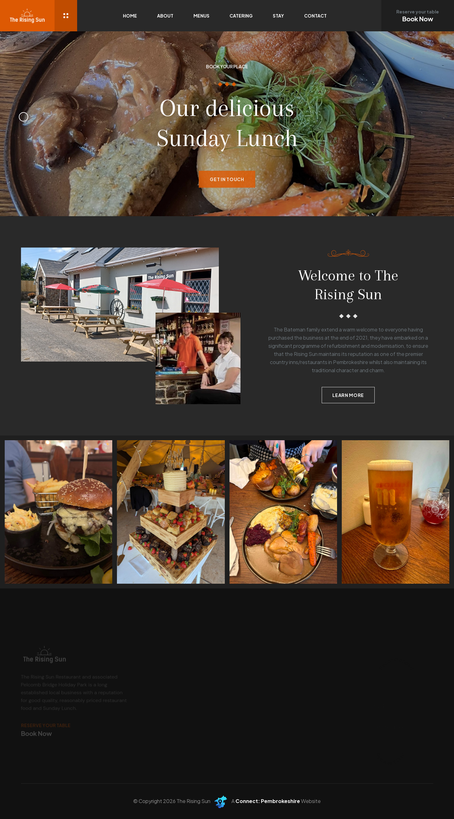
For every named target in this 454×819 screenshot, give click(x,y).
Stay (278, 15)
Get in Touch (227, 184)
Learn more (348, 395)
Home (130, 15)
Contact (315, 15)
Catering (241, 15)
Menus (201, 15)
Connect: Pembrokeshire (267, 801)
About (165, 15)
